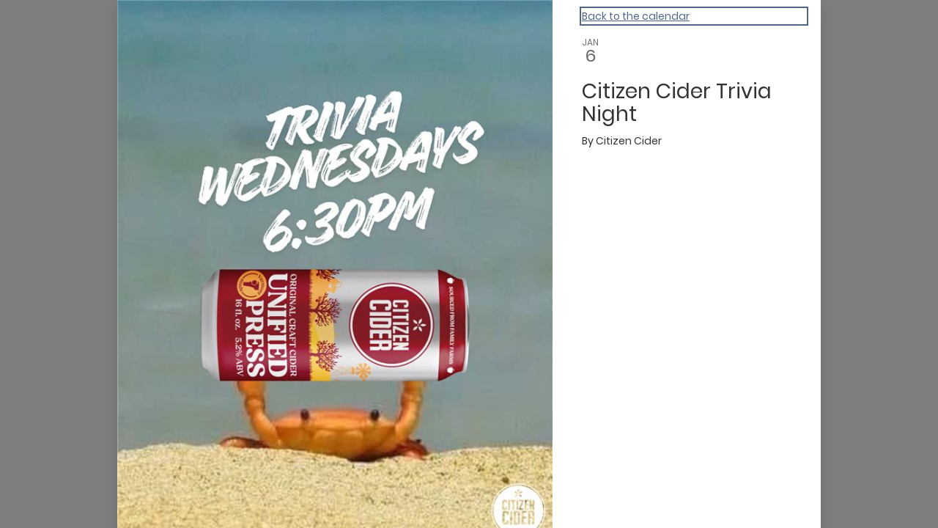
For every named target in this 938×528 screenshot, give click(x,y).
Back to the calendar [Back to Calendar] (636, 16)
